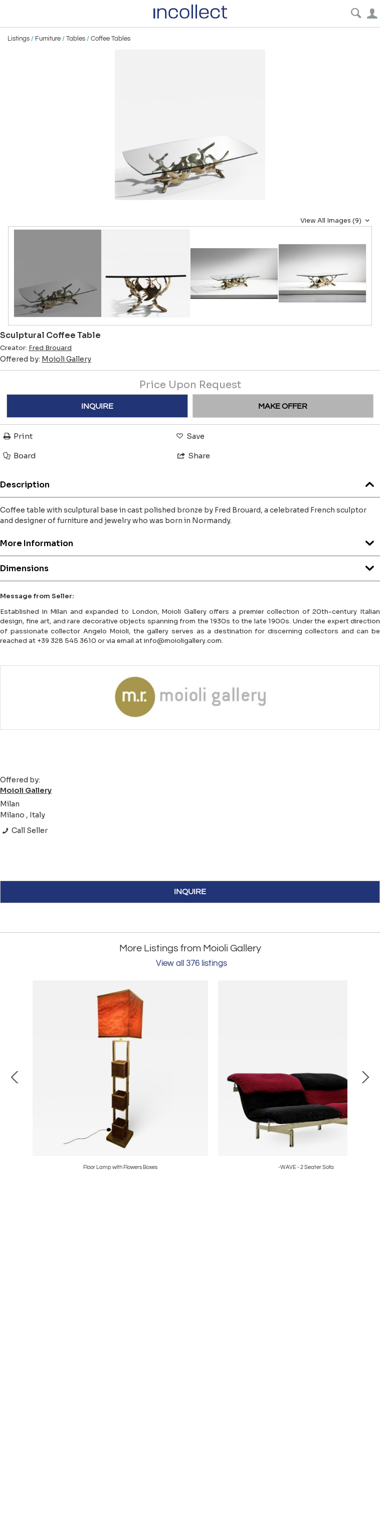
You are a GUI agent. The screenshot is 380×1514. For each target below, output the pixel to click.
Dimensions (190, 566)
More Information (190, 541)
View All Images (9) (336, 221)
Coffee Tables (110, 38)
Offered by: (45, 359)
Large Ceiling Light (306, 1167)
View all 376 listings (191, 963)
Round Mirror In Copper (120, 1167)
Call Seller (24, 830)
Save (189, 436)
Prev (15, 1076)
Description (190, 482)
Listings (19, 38)
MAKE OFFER (282, 406)
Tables (75, 38)
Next (364, 1076)
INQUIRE (97, 406)
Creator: (36, 348)
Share (193, 455)
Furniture (48, 38)
